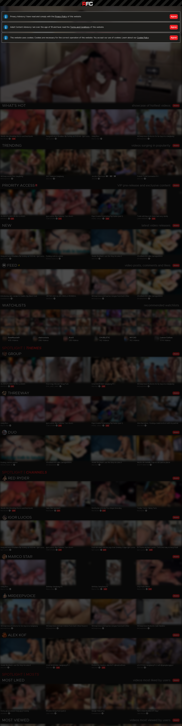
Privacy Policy (61, 17)
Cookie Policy (143, 38)
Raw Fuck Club (87, 3)
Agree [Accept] (174, 17)
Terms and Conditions (80, 27)
